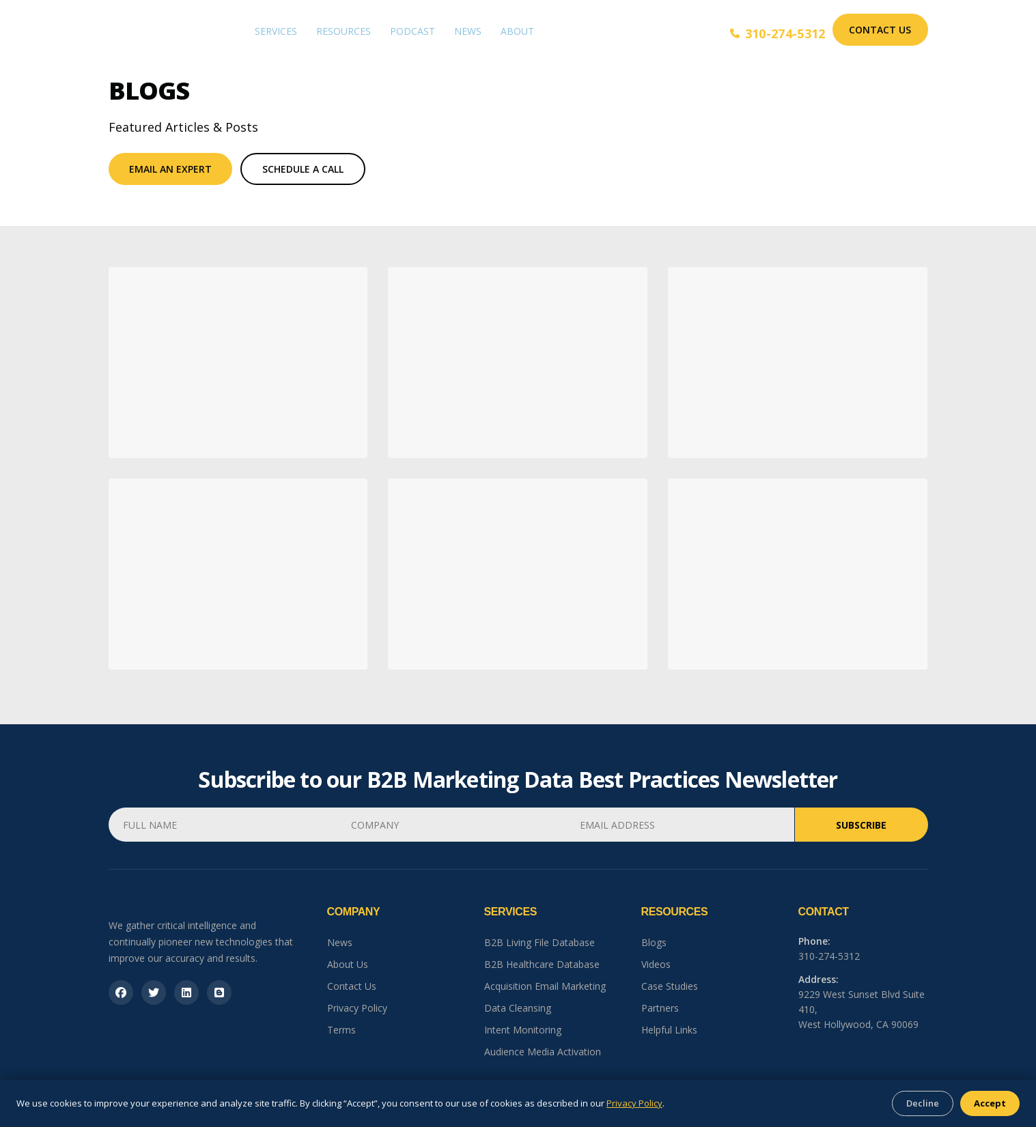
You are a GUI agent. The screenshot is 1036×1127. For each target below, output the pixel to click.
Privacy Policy (357, 1007)
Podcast (412, 31)
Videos (656, 964)
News (467, 31)
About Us (347, 964)
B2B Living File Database (539, 942)
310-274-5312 (778, 33)
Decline (922, 1103)
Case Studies (669, 986)
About (517, 31)
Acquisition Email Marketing (545, 986)
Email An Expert (170, 168)
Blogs (654, 942)
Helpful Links (669, 1029)
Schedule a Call (303, 168)
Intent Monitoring (522, 1029)
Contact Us (880, 29)
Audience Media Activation (542, 1051)
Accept (990, 1103)
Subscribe (861, 824)
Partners (660, 1007)
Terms (341, 1029)
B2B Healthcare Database (542, 964)
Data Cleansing (517, 1007)
